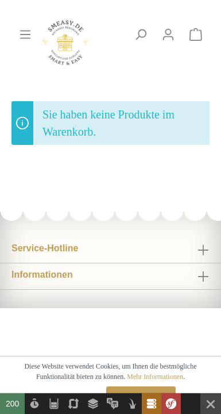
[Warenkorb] (196, 34)
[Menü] (25, 34)
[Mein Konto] (168, 34)
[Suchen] (140, 34)
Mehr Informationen (155, 377)
